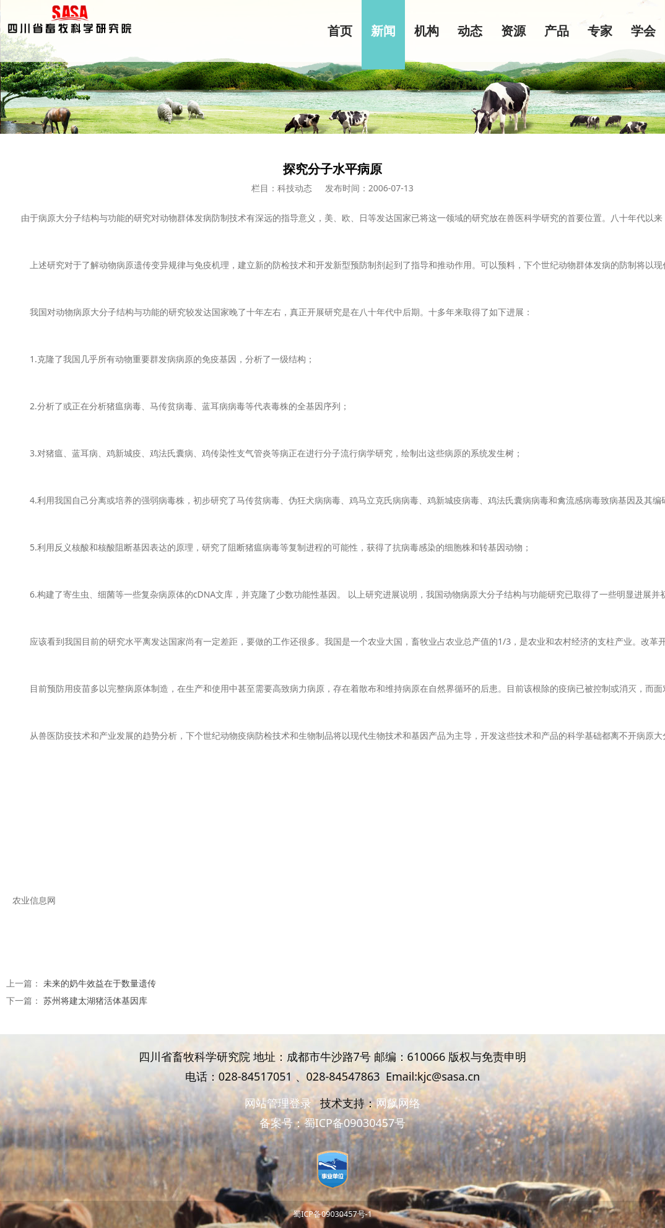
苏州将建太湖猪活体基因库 (95, 1000)
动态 (470, 31)
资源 (513, 31)
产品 (556, 31)
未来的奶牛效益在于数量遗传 (99, 983)
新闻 (383, 31)
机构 (426, 31)
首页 (340, 31)
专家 (600, 31)
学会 (643, 31)
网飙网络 (398, 1102)
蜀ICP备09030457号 (355, 1122)
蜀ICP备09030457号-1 (332, 1214)
